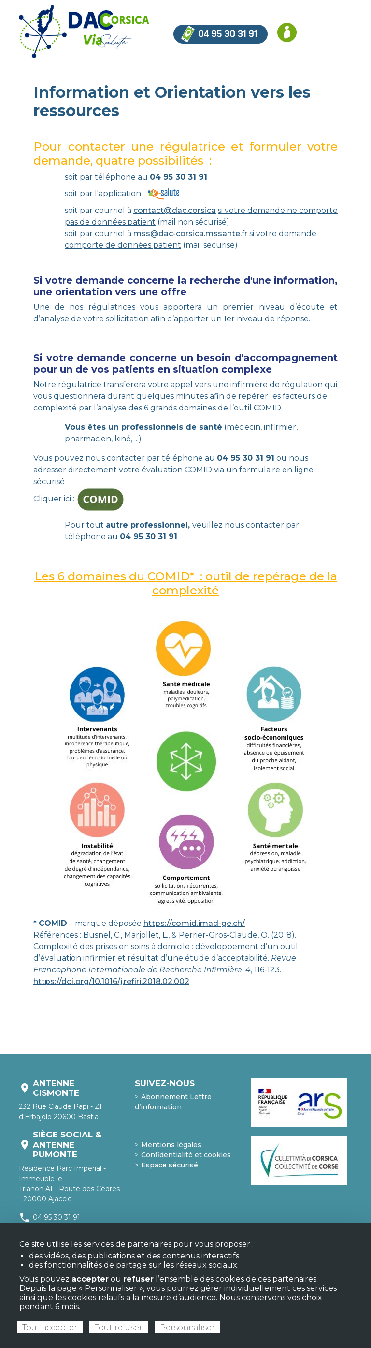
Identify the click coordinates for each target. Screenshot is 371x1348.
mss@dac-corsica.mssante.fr (190, 233)
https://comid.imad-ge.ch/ (194, 923)
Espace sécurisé (169, 1165)
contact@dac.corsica (174, 210)
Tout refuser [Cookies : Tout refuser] (119, 1327)
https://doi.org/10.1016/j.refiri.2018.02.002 (111, 981)
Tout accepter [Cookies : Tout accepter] (49, 1327)
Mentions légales (171, 1144)
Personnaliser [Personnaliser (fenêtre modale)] (187, 1327)
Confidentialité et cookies (186, 1155)
